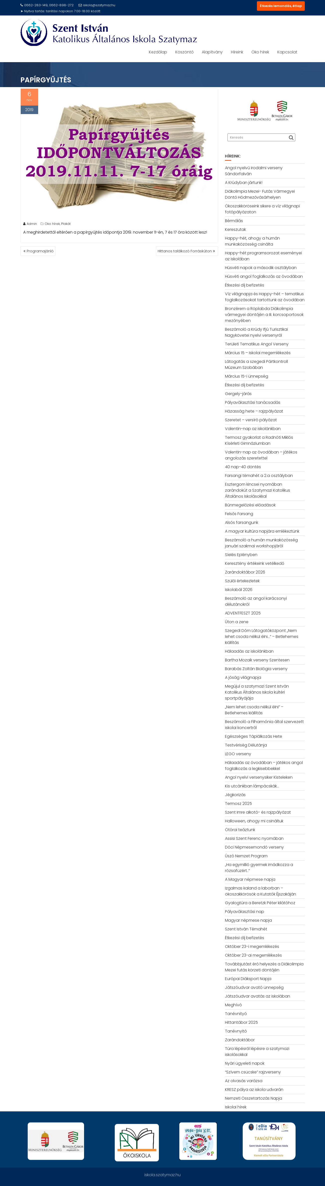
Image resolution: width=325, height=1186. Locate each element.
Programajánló (40, 251)
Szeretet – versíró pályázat (251, 420)
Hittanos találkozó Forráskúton (185, 251)
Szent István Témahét (246, 929)
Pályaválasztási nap (244, 911)
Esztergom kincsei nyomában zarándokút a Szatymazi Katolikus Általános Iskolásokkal (257, 490)
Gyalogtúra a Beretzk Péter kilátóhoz (260, 903)
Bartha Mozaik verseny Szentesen (257, 660)
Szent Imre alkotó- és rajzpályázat (258, 812)
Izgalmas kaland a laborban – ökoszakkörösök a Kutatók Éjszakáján (260, 891)
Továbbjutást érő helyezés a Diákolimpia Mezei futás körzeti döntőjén (264, 967)
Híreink (237, 52)
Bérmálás (234, 221)
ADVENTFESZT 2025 (243, 613)
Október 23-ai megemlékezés (253, 955)
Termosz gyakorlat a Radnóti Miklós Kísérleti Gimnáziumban (259, 440)
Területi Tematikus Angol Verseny (257, 344)
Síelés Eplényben (241, 555)
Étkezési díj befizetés (244, 285)
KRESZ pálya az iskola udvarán (254, 1089)
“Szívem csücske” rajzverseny (253, 1072)
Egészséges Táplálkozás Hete (253, 736)
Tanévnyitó (236, 1031)
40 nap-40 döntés (243, 467)
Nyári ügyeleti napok (244, 1063)
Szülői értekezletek (242, 581)
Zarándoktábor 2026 (245, 572)
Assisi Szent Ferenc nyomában (254, 838)
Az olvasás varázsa (243, 1081)
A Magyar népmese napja (250, 879)
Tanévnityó (236, 1014)
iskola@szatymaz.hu (97, 5)
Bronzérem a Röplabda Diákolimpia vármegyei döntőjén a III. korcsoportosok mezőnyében (264, 314)
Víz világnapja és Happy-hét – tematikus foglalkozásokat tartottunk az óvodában (265, 297)
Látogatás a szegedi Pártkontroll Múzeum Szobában (256, 364)
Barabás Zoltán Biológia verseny (256, 669)
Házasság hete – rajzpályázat (254, 411)
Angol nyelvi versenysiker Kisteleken (259, 777)
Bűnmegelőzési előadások (250, 505)
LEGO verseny (238, 754)
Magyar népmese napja (248, 920)
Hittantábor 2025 (241, 1022)
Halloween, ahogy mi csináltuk (254, 821)
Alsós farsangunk (241, 522)
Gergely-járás (238, 394)
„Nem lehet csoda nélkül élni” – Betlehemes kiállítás (254, 710)
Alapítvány (212, 52)
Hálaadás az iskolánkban (249, 651)
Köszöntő (184, 52)
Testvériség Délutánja (246, 745)
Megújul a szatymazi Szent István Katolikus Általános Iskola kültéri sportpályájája (257, 692)
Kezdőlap (158, 52)
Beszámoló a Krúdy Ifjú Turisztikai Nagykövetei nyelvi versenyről (256, 332)
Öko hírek (260, 52)
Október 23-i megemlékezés (252, 946)
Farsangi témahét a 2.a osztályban (259, 475)
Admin (30, 225)
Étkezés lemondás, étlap (281, 5)
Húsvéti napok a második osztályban (261, 268)
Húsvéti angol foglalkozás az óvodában (264, 276)
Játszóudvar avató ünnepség (254, 987)
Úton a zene (236, 622)
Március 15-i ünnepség (246, 376)
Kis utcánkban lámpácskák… (252, 786)
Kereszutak (235, 229)
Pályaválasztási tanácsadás (252, 402)
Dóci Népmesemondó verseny (254, 847)
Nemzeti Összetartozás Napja (253, 1098)
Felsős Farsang (239, 514)
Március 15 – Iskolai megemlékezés (258, 353)
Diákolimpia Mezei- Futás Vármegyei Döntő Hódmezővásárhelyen (260, 194)
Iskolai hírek (235, 1107)
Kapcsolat (287, 52)
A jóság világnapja (243, 677)
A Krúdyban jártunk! (243, 182)
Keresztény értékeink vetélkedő (254, 563)
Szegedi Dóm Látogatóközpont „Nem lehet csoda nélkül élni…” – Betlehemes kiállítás (261, 636)
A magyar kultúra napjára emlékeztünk (262, 531)
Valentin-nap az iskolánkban (253, 429)
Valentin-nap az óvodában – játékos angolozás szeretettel (261, 455)
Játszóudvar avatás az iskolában (257, 996)
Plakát (66, 225)
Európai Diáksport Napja (248, 979)
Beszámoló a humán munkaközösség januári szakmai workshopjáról (261, 543)
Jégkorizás (235, 795)
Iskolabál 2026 (238, 590)
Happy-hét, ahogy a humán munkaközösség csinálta (252, 241)
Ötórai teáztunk (240, 830)
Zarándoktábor (240, 1040)
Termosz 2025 (238, 803)
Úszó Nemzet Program (246, 856)
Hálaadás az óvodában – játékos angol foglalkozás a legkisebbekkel (264, 765)
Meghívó (233, 1005)
